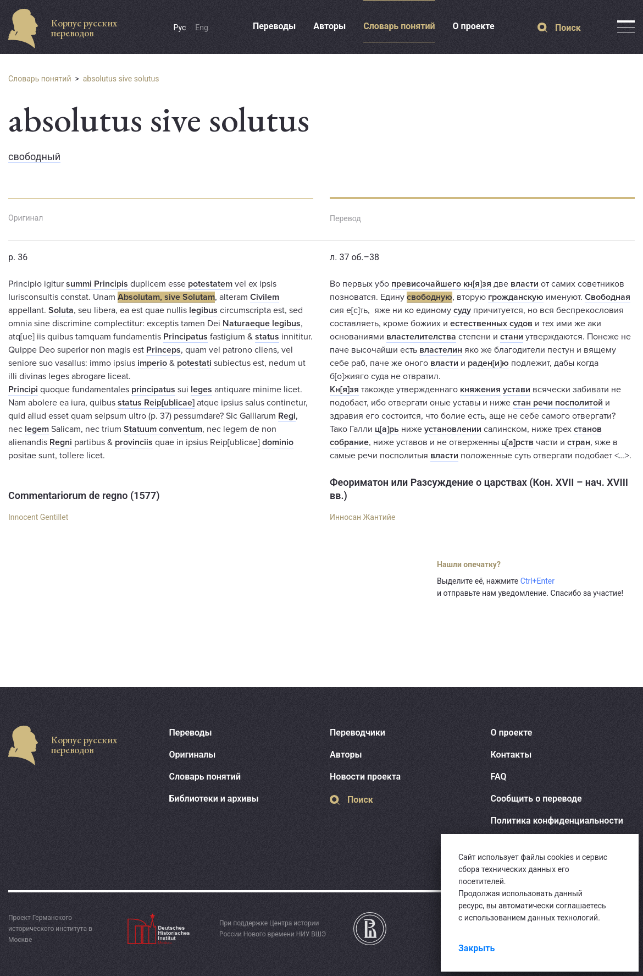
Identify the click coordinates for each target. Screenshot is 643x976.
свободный (34, 156)
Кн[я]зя (344, 389)
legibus (203, 310)
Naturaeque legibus (262, 323)
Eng (201, 27)
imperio (152, 363)
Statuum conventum (163, 429)
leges (201, 389)
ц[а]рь (387, 429)
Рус (180, 27)
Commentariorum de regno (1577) (84, 495)
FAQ (499, 776)
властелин (440, 349)
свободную (429, 297)
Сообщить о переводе (536, 798)
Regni (60, 442)
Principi (23, 389)
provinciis (134, 442)
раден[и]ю (488, 363)
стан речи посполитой (558, 402)
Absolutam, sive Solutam (166, 297)
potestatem (210, 283)
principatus (153, 389)
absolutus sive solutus (121, 78)
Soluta (61, 310)
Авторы (329, 26)
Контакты (511, 754)
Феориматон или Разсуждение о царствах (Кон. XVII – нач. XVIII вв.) (479, 488)
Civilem (264, 297)
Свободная (607, 297)
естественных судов (491, 323)
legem (37, 429)
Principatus (185, 336)
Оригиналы (192, 754)
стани (511, 336)
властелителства (421, 336)
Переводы (274, 26)
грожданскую (516, 297)
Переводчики (357, 732)
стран (578, 442)
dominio (277, 442)
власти (525, 283)
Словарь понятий (399, 26)
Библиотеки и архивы (214, 798)
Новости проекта (365, 776)
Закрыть (476, 948)
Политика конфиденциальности (557, 820)
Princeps (163, 349)
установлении (452, 429)
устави (516, 389)
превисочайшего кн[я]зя (441, 283)
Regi (287, 415)
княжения (480, 389)
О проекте (474, 26)
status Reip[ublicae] (156, 402)
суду (462, 310)
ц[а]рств (517, 442)
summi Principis (97, 283)
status (267, 336)
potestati (194, 363)
